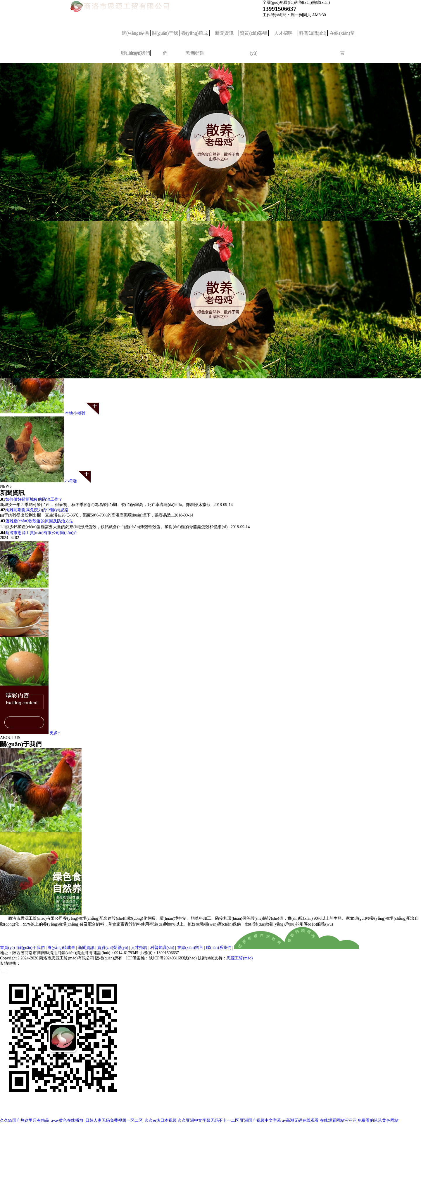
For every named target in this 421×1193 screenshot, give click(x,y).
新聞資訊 (224, 33)
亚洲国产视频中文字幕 (260, 1120)
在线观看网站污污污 (338, 1120)
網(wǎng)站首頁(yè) (135, 37)
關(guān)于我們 (165, 37)
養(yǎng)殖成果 (194, 37)
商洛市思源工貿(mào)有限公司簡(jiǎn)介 (41, 533)
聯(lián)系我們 (218, 947)
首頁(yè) (7, 947)
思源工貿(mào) (240, 958)
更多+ (55, 733)
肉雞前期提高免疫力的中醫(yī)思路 (36, 510)
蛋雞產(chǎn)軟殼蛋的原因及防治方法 (39, 521)
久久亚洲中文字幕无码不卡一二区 (208, 1120)
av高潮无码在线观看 (300, 1120)
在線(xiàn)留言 (342, 37)
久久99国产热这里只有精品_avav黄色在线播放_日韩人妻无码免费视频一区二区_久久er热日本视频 (88, 1120)
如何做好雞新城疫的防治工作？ (34, 499)
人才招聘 (283, 33)
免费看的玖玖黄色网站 (378, 1120)
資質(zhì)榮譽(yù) (253, 37)
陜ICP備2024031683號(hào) (172, 958)
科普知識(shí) (312, 33)
